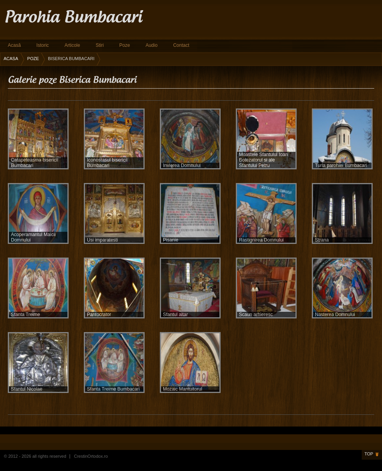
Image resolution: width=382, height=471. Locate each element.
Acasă (14, 45)
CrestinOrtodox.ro (91, 456)
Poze (124, 45)
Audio (151, 45)
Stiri (100, 45)
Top (368, 453)
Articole (72, 45)
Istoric (42, 45)
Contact (181, 45)
